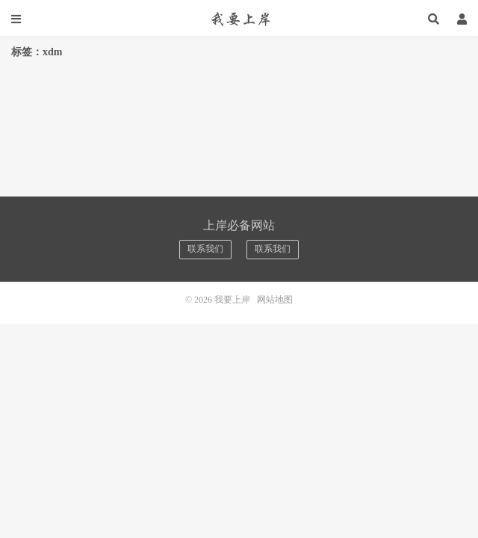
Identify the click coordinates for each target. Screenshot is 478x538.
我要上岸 (239, 18)
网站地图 (275, 299)
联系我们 (205, 249)
